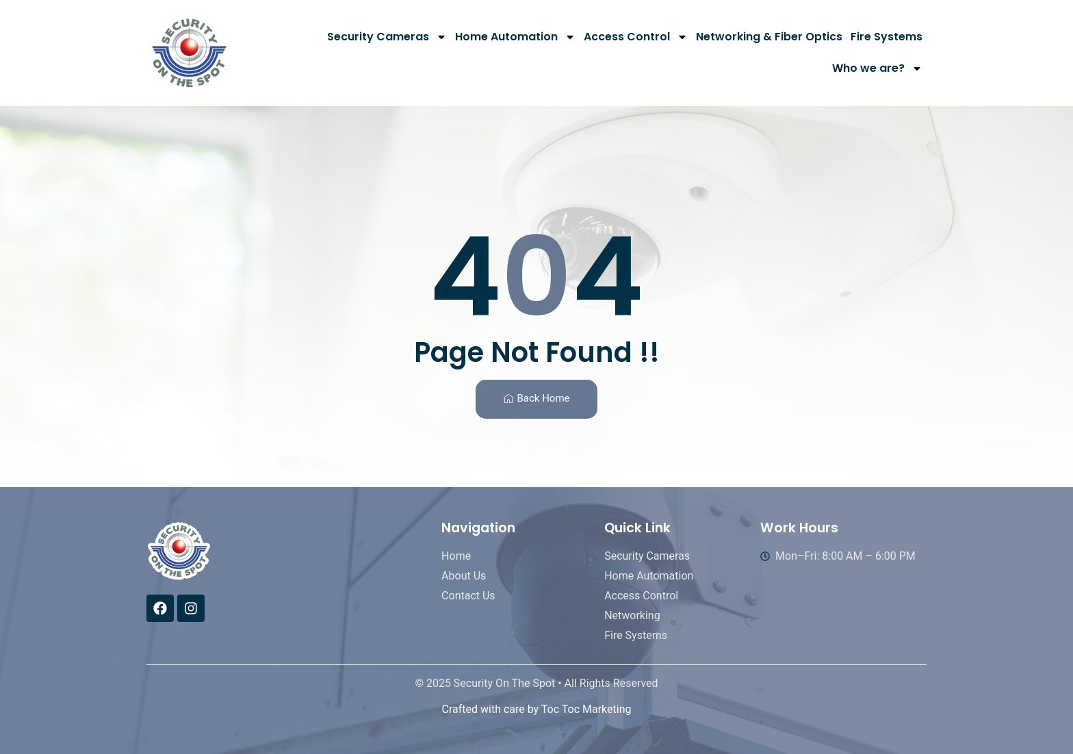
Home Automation (515, 37)
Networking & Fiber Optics (769, 36)
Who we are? (877, 68)
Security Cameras (387, 37)
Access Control (636, 37)
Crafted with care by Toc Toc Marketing (536, 709)
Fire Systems (886, 36)
